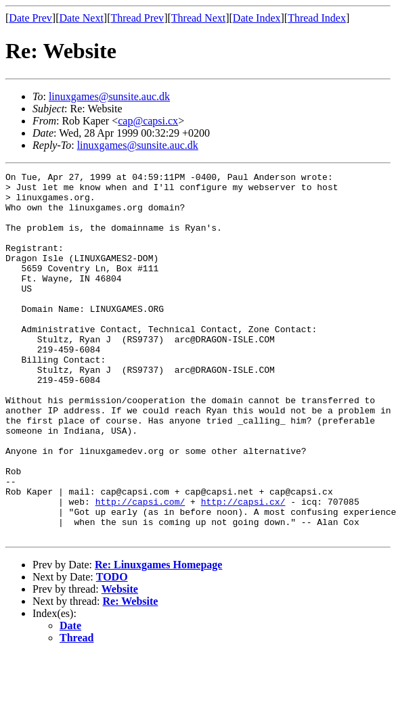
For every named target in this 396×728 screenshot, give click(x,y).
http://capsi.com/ (140, 568)
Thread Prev (137, 18)
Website (120, 662)
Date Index (257, 18)
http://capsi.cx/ (243, 568)
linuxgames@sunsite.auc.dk (109, 96)
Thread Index (317, 18)
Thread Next (198, 18)
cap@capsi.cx (148, 121)
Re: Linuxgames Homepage (158, 637)
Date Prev (30, 18)
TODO (112, 650)
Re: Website (130, 674)
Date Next (82, 18)
